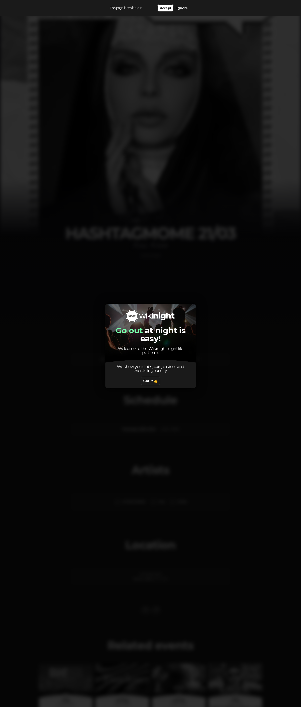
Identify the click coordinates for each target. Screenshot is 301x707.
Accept (165, 8)
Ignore (182, 8)
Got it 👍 (150, 381)
